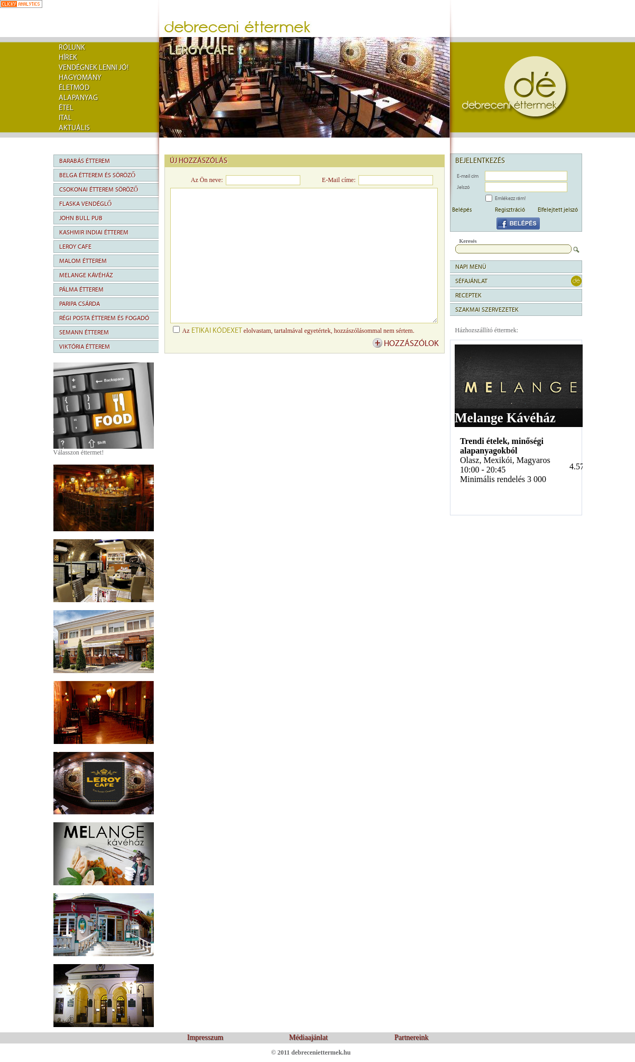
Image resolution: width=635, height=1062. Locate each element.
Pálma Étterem (81, 289)
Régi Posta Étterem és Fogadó (104, 318)
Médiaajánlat (308, 1037)
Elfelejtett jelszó (558, 209)
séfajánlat (471, 281)
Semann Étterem (84, 332)
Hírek (68, 57)
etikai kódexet (216, 330)
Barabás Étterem (84, 161)
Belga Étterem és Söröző (97, 175)
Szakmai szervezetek (487, 309)
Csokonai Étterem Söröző (99, 189)
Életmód (74, 88)
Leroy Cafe (75, 246)
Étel (66, 108)
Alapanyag (78, 98)
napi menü (470, 266)
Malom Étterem (83, 261)
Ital (65, 118)
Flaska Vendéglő (85, 203)
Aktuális (74, 128)
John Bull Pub (81, 218)
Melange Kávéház (86, 275)
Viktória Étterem (84, 346)
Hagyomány (80, 78)
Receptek (468, 295)
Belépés (462, 209)
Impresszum (205, 1037)
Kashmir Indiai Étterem (93, 232)
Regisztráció (510, 209)
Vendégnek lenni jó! (93, 67)
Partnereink (411, 1037)
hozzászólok (411, 343)
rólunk (72, 47)
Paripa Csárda (79, 303)
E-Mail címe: (339, 180)
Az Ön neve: (207, 180)
